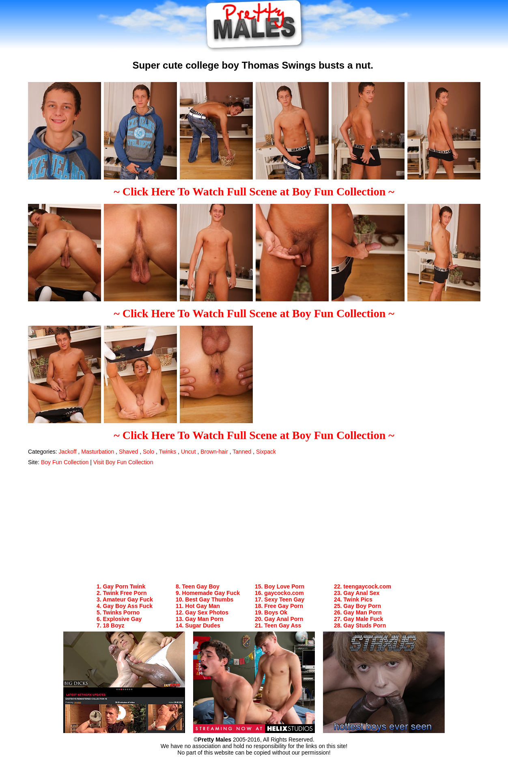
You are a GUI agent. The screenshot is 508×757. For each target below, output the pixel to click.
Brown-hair (214, 451)
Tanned (241, 451)
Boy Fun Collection (65, 462)
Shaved (128, 451)
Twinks (167, 451)
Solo (148, 451)
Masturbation (97, 451)
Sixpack (266, 451)
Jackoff (67, 451)
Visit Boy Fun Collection (123, 462)
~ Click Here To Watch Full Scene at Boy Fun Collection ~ (254, 191)
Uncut (188, 451)
